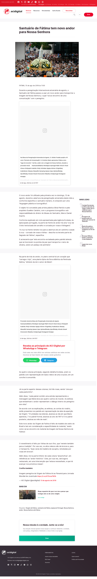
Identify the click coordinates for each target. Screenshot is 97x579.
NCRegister (92, 4)
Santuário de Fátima (47, 180)
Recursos (36, 10)
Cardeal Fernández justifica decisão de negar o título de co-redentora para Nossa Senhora (88, 208)
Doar (88, 14)
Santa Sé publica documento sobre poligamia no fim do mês (88, 228)
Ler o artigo (41, 500)
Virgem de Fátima (31, 510)
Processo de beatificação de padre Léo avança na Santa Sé (88, 219)
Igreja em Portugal (57, 510)
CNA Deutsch (85, 4)
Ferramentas (46, 10)
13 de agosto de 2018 (49, 480)
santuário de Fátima (44, 510)
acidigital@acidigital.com (22, 563)
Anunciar (47, 565)
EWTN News (32, 4)
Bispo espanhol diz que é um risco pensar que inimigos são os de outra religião (55, 493)
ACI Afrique (61, 4)
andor (21, 512)
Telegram (54, 360)
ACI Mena (78, 4)
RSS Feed (47, 562)
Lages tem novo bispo (87, 245)
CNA (66, 4)
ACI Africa (54, 4)
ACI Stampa (71, 4)
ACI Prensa (48, 4)
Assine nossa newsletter (51, 559)
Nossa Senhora (69, 510)
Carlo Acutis (56, 10)
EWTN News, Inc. (26, 560)
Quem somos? (75, 559)
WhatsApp (33, 360)
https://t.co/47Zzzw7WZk (48, 476)
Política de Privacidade (78, 562)
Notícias (28, 10)
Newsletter (69, 10)
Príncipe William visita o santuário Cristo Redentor (87, 237)
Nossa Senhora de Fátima (32, 512)
